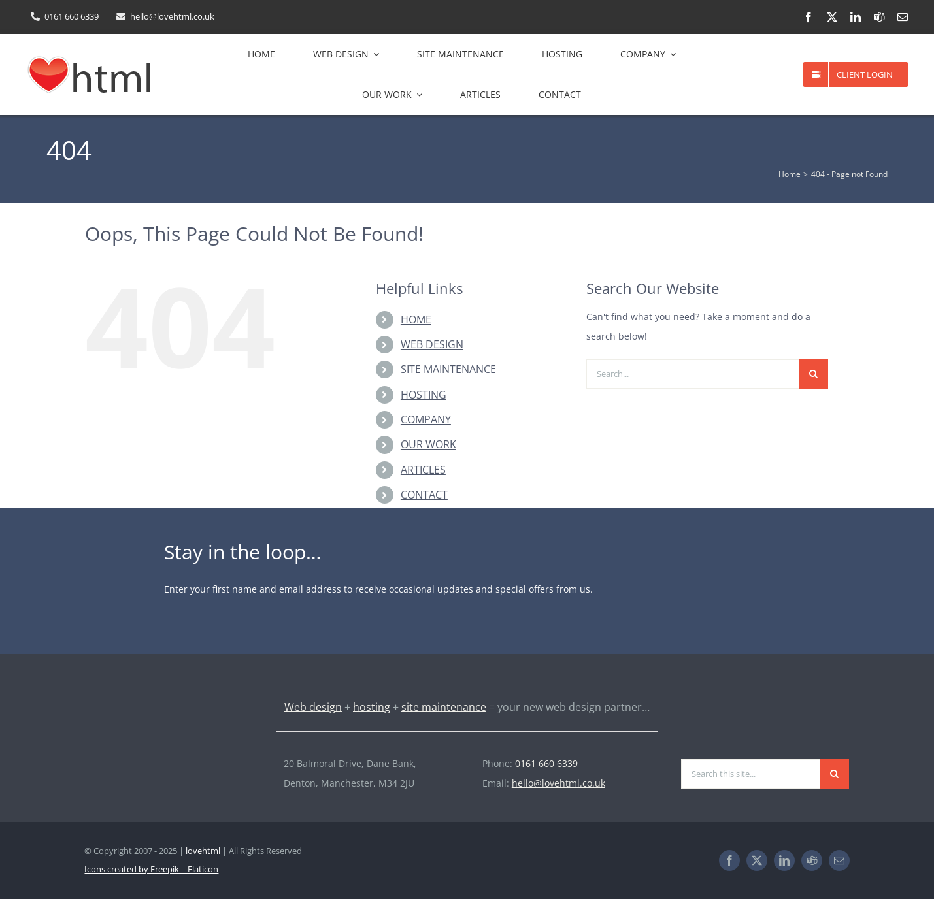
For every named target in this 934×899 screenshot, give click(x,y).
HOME (416, 319)
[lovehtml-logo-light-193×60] (147, 758)
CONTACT (424, 494)
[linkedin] (855, 17)
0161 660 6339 (546, 763)
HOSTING (423, 394)
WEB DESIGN (432, 344)
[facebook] (808, 17)
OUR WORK (428, 444)
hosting (371, 707)
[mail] (902, 17)
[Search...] (692, 374)
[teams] (879, 17)
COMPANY (426, 419)
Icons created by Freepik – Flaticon (151, 869)
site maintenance (443, 707)
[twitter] (832, 17)
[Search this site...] (750, 774)
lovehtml (203, 851)
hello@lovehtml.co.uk (558, 783)
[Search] (813, 374)
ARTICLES (423, 470)
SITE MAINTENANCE (448, 369)
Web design (313, 707)
